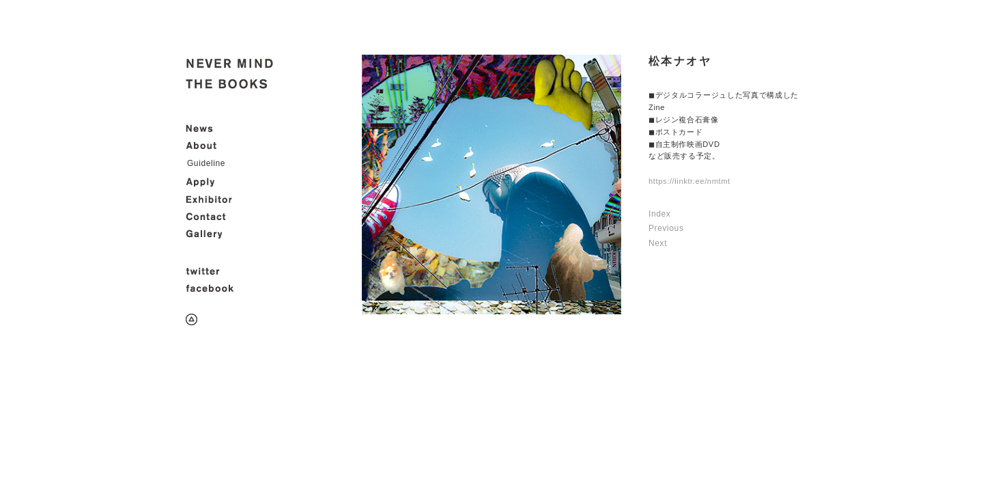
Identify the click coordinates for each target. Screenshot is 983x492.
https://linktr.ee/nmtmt (689, 181)
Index (659, 214)
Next (658, 243)
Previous (666, 228)
